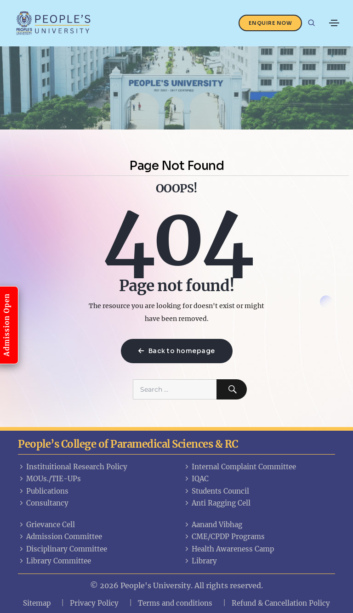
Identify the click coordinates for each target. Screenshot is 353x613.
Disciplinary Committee (62, 549)
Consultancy (43, 503)
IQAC (196, 478)
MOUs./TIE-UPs (49, 478)
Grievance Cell (46, 524)
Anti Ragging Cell (217, 503)
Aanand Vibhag (212, 524)
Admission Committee (60, 536)
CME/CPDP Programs (224, 536)
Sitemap (37, 603)
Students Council (216, 491)
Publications (43, 491)
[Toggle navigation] (334, 23)
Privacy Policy (94, 603)
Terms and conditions (175, 603)
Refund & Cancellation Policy (281, 603)
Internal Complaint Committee (239, 466)
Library (200, 561)
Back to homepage (176, 351)
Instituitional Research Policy (72, 466)
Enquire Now (270, 23)
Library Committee (54, 561)
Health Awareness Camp (228, 549)
